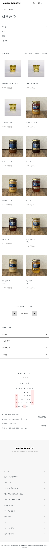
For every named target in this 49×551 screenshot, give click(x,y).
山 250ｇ (5, 239)
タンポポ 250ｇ (31, 122)
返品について (9, 482)
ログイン (7, 522)
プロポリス (6, 348)
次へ (34, 313)
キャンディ (6, 341)
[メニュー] (45, 3)
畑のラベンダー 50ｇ (10, 83)
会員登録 (7, 516)
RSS (6, 505)
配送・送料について (11, 477)
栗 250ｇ (29, 161)
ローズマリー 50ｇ (33, 83)
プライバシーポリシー (12, 499)
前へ (14, 313)
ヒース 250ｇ (7, 161)
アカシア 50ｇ (7, 122)
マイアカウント (9, 511)
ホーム (4, 9)
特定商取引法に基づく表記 (13, 494)
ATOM (11, 505)
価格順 (37, 53)
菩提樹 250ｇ (7, 200)
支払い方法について (11, 488)
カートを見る (9, 528)
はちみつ (11, 9)
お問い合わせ (9, 534)
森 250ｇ (29, 200)
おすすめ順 (28, 53)
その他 (4, 355)
